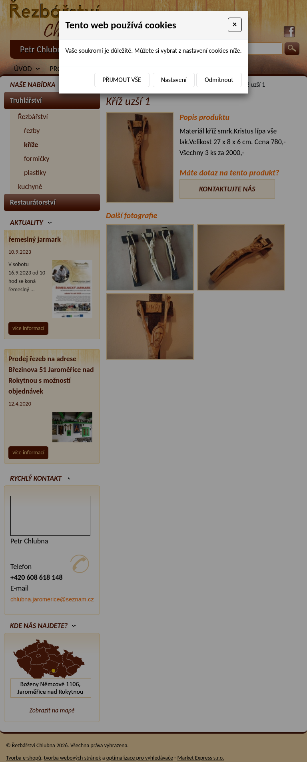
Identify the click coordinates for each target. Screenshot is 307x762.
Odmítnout (219, 80)
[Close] (235, 25)
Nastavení (174, 80)
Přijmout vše (122, 80)
